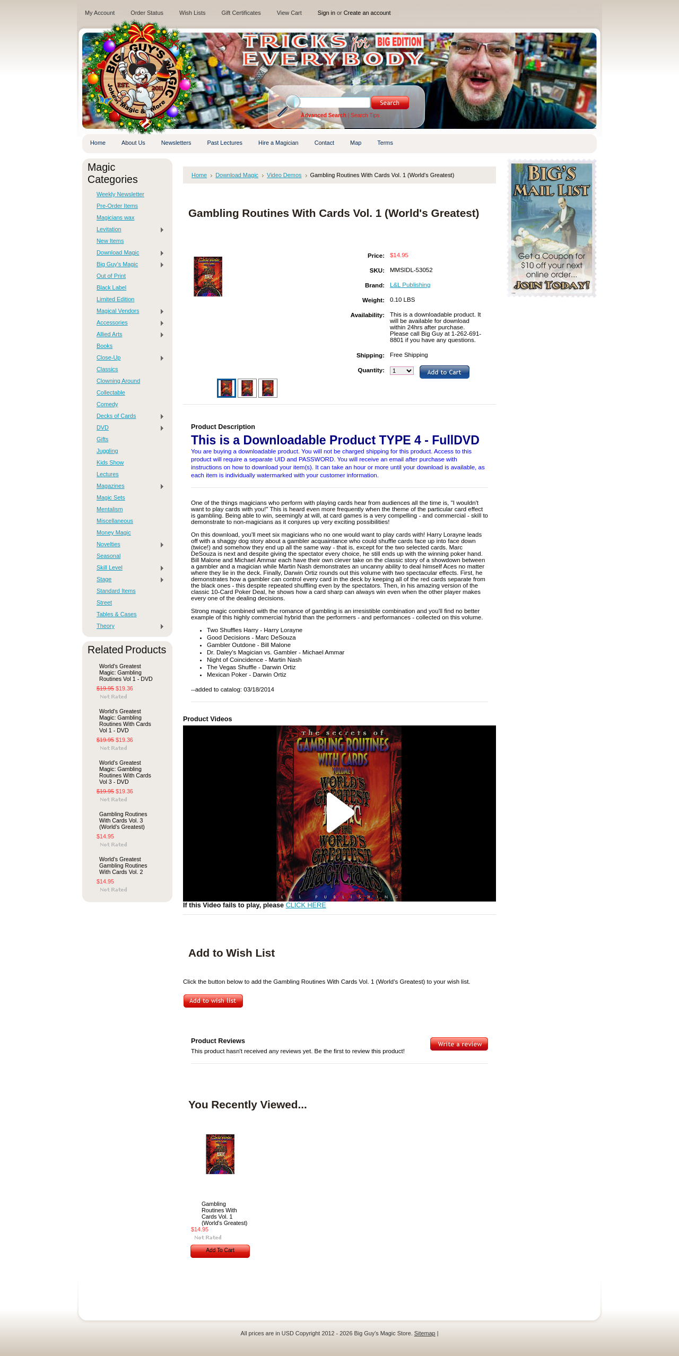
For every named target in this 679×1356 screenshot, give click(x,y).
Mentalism (110, 509)
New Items (110, 241)
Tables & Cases (117, 614)
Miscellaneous (115, 521)
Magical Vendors (127, 311)
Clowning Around (118, 381)
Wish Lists (192, 13)
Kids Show (110, 462)
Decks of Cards (127, 416)
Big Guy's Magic (127, 264)
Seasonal (108, 556)
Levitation (127, 229)
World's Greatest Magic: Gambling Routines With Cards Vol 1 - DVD (125, 720)
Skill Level (127, 568)
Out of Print (111, 276)
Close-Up (127, 358)
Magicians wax (115, 217)
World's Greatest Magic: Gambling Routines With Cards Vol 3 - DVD (125, 772)
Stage (127, 579)
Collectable (111, 392)
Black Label (111, 287)
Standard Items (116, 591)
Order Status (146, 13)
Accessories (127, 323)
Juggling (107, 451)
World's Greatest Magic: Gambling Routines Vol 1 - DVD (126, 672)
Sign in (326, 13)
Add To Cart (220, 1250)
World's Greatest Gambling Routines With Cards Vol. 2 (123, 865)
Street (104, 602)
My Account (100, 13)
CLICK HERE (306, 905)
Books (104, 346)
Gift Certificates (240, 13)
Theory (127, 626)
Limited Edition (115, 299)
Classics (107, 369)
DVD (127, 428)
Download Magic (127, 253)
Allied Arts (127, 334)
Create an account (367, 13)
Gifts (102, 439)
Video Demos (284, 175)
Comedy (107, 404)
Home (199, 175)
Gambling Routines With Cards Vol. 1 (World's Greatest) (224, 1213)
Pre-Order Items (117, 206)
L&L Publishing (410, 285)
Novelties (127, 544)
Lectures (108, 474)
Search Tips (365, 115)
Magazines (127, 486)
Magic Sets (111, 497)
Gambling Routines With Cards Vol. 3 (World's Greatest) (123, 820)
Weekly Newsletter (120, 194)
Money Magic (114, 532)
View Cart (289, 13)
